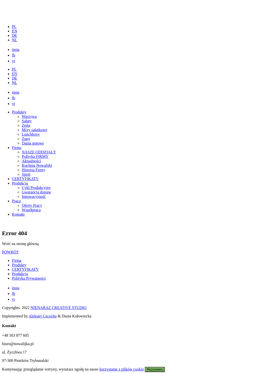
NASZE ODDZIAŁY (39, 152)
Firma (16, 147)
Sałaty (27, 121)
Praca (16, 201)
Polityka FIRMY (35, 156)
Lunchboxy (31, 134)
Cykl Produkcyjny (36, 188)
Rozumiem (155, 369)
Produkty (19, 112)
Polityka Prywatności (29, 278)
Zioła (26, 125)
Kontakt (18, 214)
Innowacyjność (34, 196)
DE (14, 35)
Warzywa (29, 116)
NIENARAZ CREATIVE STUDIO (59, 308)
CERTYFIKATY (25, 179)
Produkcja (20, 183)
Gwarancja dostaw (36, 192)
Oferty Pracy (32, 205)
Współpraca (31, 210)
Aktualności (31, 161)
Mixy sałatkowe (34, 130)
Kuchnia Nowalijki (37, 165)
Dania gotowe (33, 143)
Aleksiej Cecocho (43, 316)
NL (14, 40)
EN (14, 31)
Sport (26, 174)
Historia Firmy (33, 170)
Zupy (26, 139)
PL (14, 26)
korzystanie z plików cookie (121, 369)
